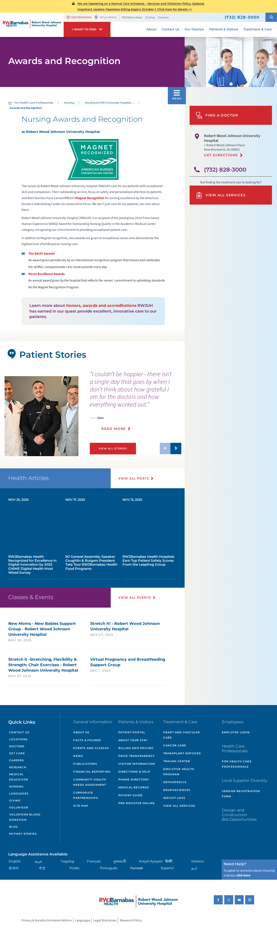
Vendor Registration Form (241, 793)
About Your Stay (133, 740)
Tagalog (67, 861)
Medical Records (133, 787)
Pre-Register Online (136, 803)
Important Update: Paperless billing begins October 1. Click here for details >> (134, 9)
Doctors (16, 746)
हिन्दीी (168, 861)
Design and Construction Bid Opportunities (239, 815)
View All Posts (133, 478)
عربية (38, 861)
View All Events (134, 598)
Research (17, 767)
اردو (194, 868)
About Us (81, 732)
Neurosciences (177, 790)
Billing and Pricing (136, 748)
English (15, 861)
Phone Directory (133, 779)
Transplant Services (182, 753)
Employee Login (236, 732)
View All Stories (113, 448)
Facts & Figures (87, 740)
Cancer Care (174, 745)
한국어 (14, 868)
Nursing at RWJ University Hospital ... (109, 102)
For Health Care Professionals (33, 102)
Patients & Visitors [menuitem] (223, 29)
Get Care (17, 753)
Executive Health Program (178, 771)
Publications (85, 763)
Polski (74, 868)
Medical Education (18, 777)
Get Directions (79, 17)
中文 (42, 868)
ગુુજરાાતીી (119, 861)
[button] (271, 17)
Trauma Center (176, 761)
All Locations (105, 17)
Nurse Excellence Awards (46, 273)
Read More (113, 429)
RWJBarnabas (132, 17)
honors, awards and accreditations (101, 305)
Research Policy (131, 920)
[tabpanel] (41, 416)
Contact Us (19, 732)
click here (243, 875)
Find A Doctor (217, 115)
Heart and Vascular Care (181, 735)
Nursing (69, 102)
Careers (163, 17)
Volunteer (18, 807)
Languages (18, 793)
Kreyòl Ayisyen (151, 861)
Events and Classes (91, 748)
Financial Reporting (91, 771)
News (78, 756)
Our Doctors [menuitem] (194, 29)
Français (94, 861)
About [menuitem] (151, 29)
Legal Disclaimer (105, 920)
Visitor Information (136, 763)
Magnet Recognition (89, 198)
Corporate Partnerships (85, 795)
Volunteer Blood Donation (25, 817)
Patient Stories (23, 833)
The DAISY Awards (41, 253)
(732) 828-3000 (225, 169)
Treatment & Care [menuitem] (257, 29)
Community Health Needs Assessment (89, 782)
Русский (136, 868)
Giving (150, 17)
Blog (13, 826)
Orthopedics (175, 782)
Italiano (197, 861)
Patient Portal (131, 732)
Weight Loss (174, 797)
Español (167, 868)
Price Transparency (136, 756)
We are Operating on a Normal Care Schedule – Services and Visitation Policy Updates (140, 3)
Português (108, 868)
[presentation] (135, 403)
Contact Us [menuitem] (170, 29)
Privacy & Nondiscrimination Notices (46, 920)
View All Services (221, 195)
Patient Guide (130, 795)
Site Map (80, 805)
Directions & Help (134, 771)
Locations (18, 739)
